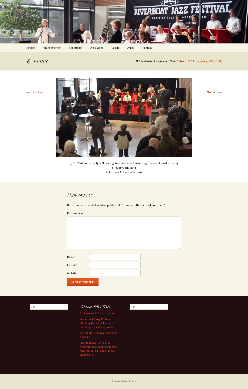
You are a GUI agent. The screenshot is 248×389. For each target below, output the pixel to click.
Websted (72, 273)
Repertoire (75, 47)
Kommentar (76, 213)
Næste (214, 92)
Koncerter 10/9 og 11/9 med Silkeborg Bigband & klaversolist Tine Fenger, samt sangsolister (98, 323)
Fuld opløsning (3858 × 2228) (206, 61)
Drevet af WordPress (124, 381)
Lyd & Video (96, 47)
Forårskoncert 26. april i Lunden (97, 313)
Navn (71, 257)
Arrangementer (52, 47)
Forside (30, 47)
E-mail (72, 265)
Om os (130, 47)
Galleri (115, 47)
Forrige (34, 92)
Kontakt (147, 47)
